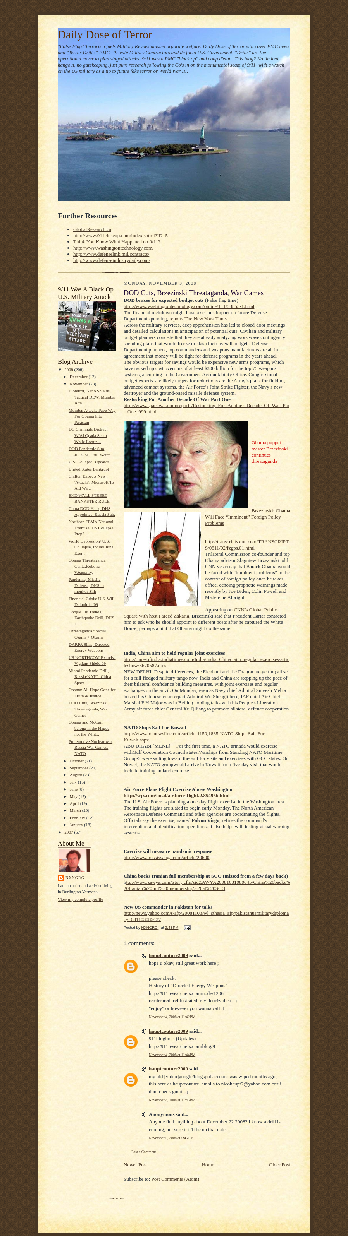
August (76, 774)
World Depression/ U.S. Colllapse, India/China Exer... (91, 547)
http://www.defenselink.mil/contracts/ (111, 254)
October (77, 760)
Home (208, 1165)
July (74, 782)
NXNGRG (74, 878)
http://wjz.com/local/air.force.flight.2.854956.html (177, 795)
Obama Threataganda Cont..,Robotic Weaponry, (87, 566)
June (74, 789)
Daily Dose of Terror (105, 34)
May (74, 796)
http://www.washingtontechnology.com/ (113, 248)
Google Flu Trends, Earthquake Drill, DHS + (91, 617)
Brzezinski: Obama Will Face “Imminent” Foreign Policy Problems (247, 517)
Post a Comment (143, 1152)
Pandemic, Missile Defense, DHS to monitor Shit (86, 585)
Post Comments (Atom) (176, 1179)
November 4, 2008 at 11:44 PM (172, 1055)
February (78, 817)
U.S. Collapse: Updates (89, 461)
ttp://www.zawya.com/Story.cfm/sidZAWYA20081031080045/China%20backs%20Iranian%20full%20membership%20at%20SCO (207, 885)
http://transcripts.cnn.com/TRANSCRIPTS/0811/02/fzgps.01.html (247, 545)
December (79, 376)
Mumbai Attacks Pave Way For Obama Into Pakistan (92, 416)
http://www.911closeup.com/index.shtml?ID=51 (121, 235)
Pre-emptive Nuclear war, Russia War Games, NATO (91, 747)
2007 (69, 832)
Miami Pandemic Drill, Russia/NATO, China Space (90, 676)
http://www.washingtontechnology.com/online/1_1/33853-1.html (189, 306)
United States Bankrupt (89, 469)
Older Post (279, 1165)
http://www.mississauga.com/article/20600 (167, 857)
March (76, 810)
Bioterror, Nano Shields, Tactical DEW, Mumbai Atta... (92, 397)
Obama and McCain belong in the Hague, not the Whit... (89, 728)
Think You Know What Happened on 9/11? (116, 242)
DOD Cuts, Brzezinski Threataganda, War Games (88, 708)
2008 (69, 369)
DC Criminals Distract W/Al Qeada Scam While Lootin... (88, 435)
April (75, 803)
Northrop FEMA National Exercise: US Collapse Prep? (91, 527)
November (79, 384)
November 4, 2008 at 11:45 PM (172, 1100)
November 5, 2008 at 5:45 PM (171, 1138)
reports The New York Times (198, 319)
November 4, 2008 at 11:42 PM (172, 1017)
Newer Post (135, 1165)
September (80, 767)
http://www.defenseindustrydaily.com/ (111, 260)
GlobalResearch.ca (92, 229)
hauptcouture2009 (168, 955)
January (77, 824)
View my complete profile (80, 899)
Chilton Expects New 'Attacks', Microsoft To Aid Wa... (91, 482)
